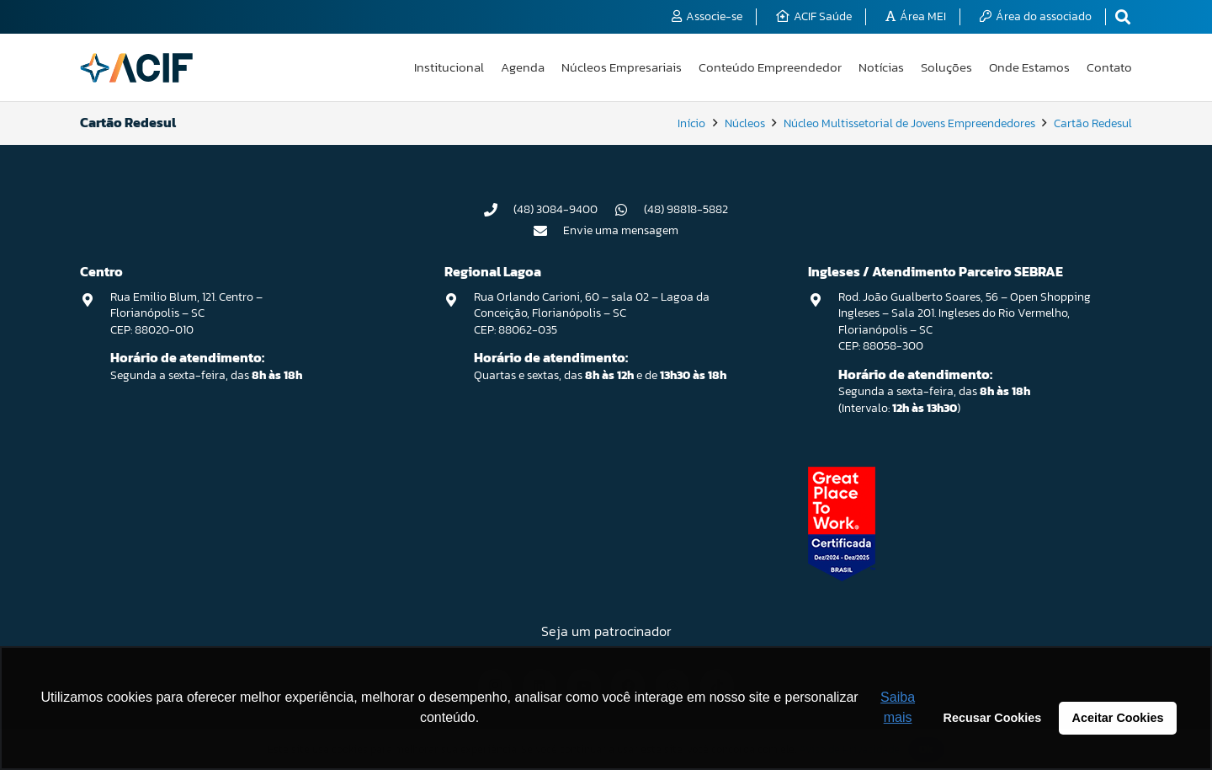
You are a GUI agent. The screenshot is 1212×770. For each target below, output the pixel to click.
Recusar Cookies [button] (993, 718)
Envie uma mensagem (620, 230)
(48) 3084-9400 (555, 209)
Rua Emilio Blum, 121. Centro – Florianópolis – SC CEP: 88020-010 (186, 313)
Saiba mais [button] (897, 707)
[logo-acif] (136, 68)
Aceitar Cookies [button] (1118, 718)
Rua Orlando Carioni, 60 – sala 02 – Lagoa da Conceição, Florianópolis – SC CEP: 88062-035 (592, 313)
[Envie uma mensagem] (549, 231)
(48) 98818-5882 (686, 209)
